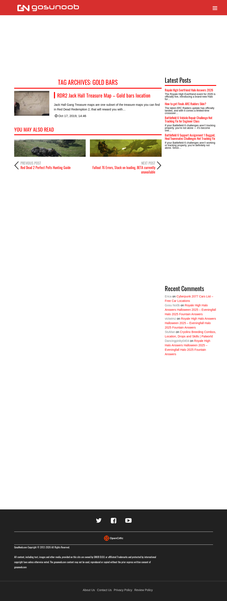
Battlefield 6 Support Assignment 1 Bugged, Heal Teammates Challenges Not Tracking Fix (190, 137)
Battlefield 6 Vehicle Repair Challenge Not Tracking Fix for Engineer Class (188, 119)
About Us (89, 590)
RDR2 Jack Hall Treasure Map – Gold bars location (103, 95)
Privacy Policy (123, 590)
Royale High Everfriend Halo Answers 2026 (189, 90)
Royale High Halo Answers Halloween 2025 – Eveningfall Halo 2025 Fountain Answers (190, 310)
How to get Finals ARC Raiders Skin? (185, 103)
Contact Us (104, 590)
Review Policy (143, 590)
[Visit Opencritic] (113, 538)
